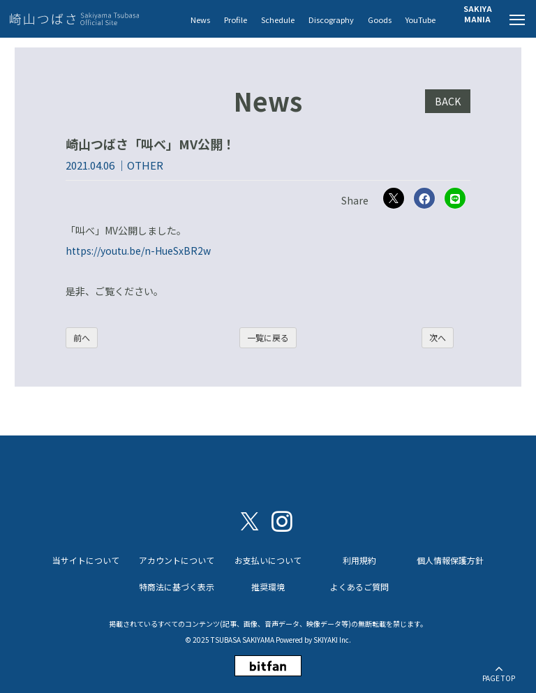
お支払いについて (268, 560)
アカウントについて (176, 560)
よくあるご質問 (359, 587)
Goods (380, 19)
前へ (81, 337)
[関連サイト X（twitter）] (250, 520)
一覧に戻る (268, 337)
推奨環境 (268, 587)
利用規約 (359, 560)
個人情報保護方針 (450, 560)
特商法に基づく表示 (176, 587)
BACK (448, 101)
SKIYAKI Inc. (332, 639)
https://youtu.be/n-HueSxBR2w (138, 251)
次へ (437, 337)
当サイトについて (85, 560)
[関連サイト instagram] (281, 520)
